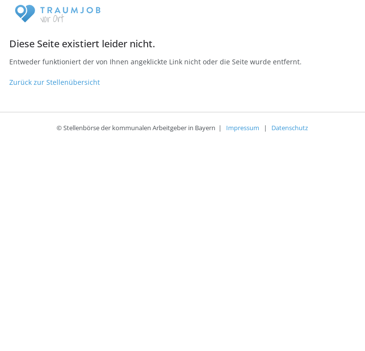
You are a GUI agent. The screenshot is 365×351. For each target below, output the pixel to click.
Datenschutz (289, 127)
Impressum (242, 127)
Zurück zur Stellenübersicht (54, 82)
